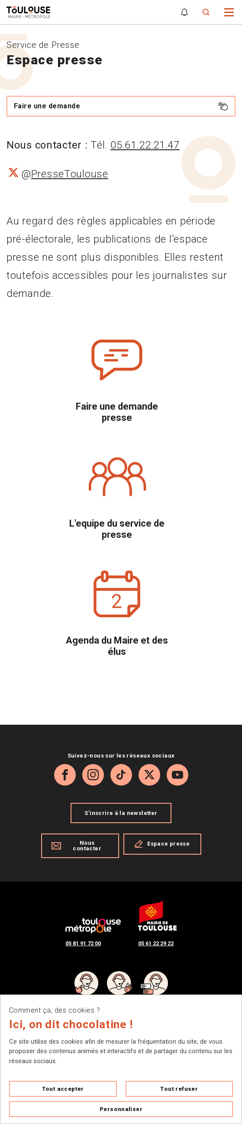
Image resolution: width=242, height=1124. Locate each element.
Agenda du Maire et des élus (117, 646)
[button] (229, 11)
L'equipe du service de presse (117, 529)
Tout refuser (179, 1089)
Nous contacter (76, 846)
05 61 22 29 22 (156, 943)
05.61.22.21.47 (145, 145)
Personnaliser (121, 1109)
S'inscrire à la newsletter (120, 813)
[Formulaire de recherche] (206, 12)
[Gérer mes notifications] (184, 12)
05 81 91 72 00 (83, 943)
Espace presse (162, 844)
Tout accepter (63, 1089)
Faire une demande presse (117, 412)
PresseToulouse (69, 174)
